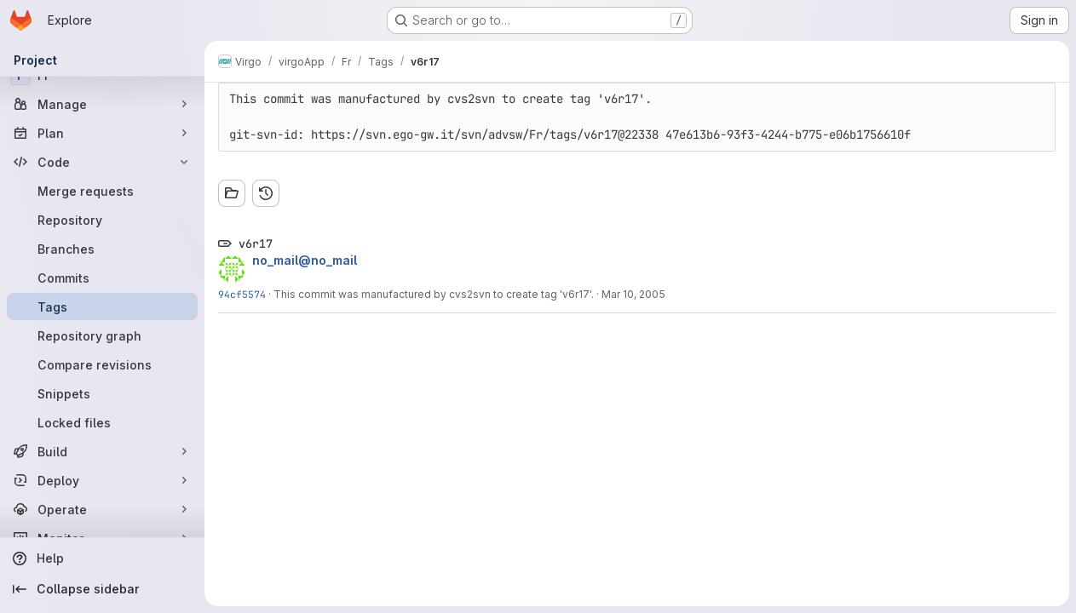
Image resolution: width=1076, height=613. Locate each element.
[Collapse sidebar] (102, 589)
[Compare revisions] (102, 364)
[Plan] (102, 132)
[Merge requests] (102, 190)
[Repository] (102, 219)
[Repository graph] (102, 335)
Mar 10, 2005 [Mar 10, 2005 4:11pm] (633, 294)
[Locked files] (102, 422)
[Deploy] (102, 480)
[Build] (102, 451)
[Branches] (102, 248)
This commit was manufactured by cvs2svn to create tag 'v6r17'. (433, 294)
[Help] (102, 558)
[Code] (102, 161)
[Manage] (102, 103)
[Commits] (102, 277)
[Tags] (102, 306)
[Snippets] (102, 393)
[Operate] (102, 509)
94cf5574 (242, 294)
